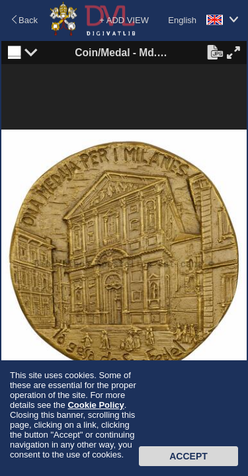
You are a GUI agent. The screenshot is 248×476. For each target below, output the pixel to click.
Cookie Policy (95, 405)
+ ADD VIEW (124, 20)
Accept (188, 456)
